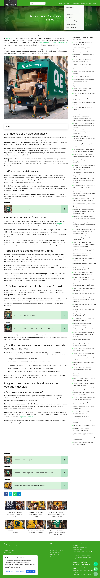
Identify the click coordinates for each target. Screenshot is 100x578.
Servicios (66, 3)
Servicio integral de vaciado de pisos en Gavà (84, 94)
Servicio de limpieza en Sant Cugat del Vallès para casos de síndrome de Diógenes (84, 174)
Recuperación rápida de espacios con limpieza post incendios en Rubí (84, 264)
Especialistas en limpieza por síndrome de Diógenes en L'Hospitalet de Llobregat (84, 237)
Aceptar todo (30, 571)
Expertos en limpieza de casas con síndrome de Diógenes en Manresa (83, 155)
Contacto (76, 3)
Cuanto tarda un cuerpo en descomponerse (81, 417)
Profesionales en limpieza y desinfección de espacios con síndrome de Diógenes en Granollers (84, 118)
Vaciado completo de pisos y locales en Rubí (84, 359)
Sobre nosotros (86, 3)
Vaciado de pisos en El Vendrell (82, 52)
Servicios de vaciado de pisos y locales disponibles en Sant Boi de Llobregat (83, 374)
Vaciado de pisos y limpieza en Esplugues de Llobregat (82, 89)
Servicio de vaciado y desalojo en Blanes (83, 68)
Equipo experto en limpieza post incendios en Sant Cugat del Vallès (83, 284)
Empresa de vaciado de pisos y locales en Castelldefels (82, 345)
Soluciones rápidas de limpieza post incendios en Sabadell (83, 319)
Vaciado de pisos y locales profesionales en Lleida (81, 412)
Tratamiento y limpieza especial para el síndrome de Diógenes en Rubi (84, 150)
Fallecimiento (53, 544)
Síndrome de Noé (55, 552)
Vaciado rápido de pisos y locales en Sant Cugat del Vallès (84, 384)
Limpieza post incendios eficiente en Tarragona (84, 310)
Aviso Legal (7, 552)
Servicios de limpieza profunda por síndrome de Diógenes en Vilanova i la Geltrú (84, 145)
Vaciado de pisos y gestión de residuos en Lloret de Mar (82, 60)
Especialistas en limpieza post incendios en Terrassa (82, 324)
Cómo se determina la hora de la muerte (83, 421)
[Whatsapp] (96, 569)
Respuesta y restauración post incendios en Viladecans (82, 254)
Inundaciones (54, 548)
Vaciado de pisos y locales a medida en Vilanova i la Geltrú (84, 354)
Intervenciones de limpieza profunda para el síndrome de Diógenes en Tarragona (84, 205)
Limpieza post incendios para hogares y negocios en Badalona (84, 329)
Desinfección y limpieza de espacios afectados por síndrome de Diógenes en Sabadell (84, 218)
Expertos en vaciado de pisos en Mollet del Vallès (82, 99)
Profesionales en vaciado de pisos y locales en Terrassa (83, 443)
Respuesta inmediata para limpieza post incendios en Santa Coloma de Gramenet (83, 299)
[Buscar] (43, 3)
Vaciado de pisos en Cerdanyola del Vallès (84, 103)
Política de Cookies (9, 550)
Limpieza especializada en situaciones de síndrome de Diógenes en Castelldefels (84, 131)
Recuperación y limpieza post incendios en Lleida (82, 314)
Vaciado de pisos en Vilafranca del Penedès (83, 72)
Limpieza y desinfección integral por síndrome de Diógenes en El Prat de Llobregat (83, 125)
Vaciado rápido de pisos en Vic (82, 76)
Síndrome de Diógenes (56, 550)
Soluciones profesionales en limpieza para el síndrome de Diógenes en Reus (84, 187)
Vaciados (52, 556)
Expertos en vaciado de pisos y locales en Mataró (82, 403)
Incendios (53, 546)
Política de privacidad (10, 546)
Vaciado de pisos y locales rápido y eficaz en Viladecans (83, 349)
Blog (94, 3)
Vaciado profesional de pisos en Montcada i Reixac (82, 43)
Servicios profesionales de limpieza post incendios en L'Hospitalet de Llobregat (83, 334)
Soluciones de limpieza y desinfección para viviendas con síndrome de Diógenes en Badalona (84, 231)
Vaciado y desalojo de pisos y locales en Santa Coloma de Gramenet (84, 398)
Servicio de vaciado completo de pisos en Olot (83, 38)
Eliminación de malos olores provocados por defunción (81, 429)
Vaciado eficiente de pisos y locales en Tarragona (83, 407)
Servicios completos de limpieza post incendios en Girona (84, 289)
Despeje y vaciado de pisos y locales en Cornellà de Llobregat (84, 379)
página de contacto (26, 417)
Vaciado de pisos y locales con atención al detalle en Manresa (82, 368)
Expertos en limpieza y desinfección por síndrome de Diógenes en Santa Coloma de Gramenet (84, 193)
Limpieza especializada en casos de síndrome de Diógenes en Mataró (83, 199)
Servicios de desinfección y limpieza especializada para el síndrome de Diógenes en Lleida (83, 211)
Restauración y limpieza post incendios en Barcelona (81, 340)
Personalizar (9, 571)
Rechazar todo (20, 571)
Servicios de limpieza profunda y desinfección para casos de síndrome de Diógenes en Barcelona (84, 244)
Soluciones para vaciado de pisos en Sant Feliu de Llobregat (84, 80)
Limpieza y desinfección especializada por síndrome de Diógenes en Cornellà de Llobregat (84, 167)
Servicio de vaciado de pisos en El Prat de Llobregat (84, 113)
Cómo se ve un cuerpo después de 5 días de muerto (84, 438)
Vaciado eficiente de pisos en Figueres (82, 85)
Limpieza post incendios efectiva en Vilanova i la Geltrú (83, 259)
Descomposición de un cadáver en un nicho (84, 363)
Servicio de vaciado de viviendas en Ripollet (83, 55)
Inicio (60, 3)
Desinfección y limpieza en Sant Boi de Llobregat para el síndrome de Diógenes (84, 161)
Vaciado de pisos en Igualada (82, 64)
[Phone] (96, 564)
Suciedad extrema (55, 554)
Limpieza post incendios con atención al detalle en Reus (84, 294)
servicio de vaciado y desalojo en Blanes (53, 43)
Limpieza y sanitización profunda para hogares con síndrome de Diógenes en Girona (84, 180)
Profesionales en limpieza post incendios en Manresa (82, 269)
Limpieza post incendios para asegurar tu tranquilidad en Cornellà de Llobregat (83, 279)
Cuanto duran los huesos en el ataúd (84, 425)
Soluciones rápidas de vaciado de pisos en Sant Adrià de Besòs (83, 48)
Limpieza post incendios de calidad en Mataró (84, 305)
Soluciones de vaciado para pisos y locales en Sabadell (83, 434)
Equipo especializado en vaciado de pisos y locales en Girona (83, 389)
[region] (20, 565)
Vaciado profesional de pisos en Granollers (82, 108)
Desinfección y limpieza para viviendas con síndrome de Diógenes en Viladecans (84, 138)
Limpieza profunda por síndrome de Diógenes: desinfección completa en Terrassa (84, 224)
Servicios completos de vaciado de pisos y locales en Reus (83, 393)
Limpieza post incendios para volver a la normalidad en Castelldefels (84, 250)
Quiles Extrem (10, 38)
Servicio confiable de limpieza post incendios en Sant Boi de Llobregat (83, 273)
